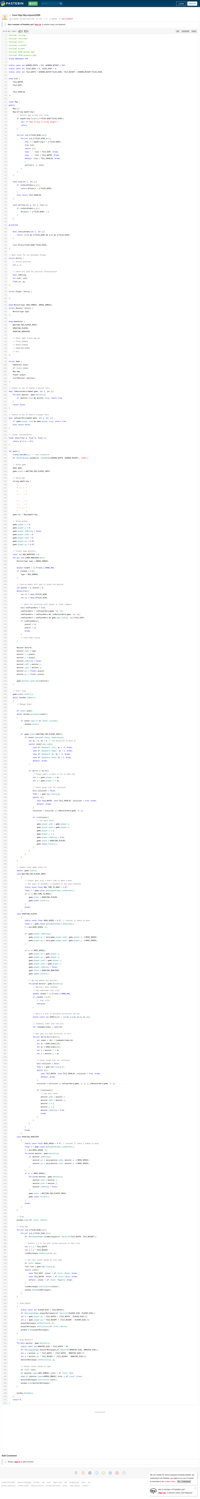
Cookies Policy (169, 1482)
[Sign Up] (153, 1491)
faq (43, 1482)
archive (36, 1482)
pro (89, 1482)
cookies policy (23, 1486)
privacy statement (8, 1486)
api (65, 1482)
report (194, 31)
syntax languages (24, 1482)
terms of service (37, 1486)
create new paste (8, 1482)
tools (49, 1482)
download (185, 31)
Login (181, 4)
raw (177, 31)
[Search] (61, 4)
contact (85, 1486)
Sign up (192, 4)
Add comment (67, 19)
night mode (57, 1482)
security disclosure (53, 1486)
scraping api (74, 1482)
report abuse (75, 1486)
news (83, 1482)
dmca (65, 1486)
